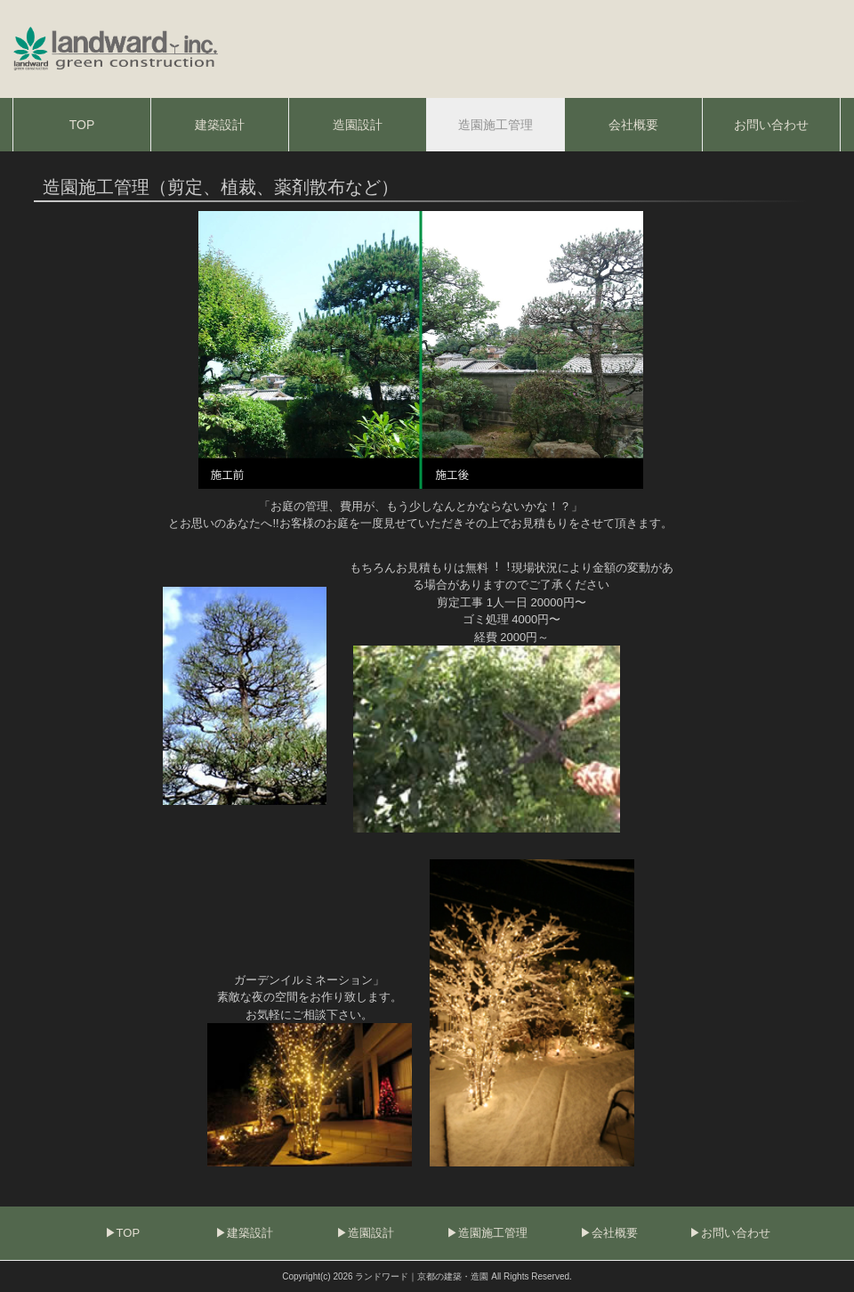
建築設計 (250, 1232)
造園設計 (371, 1232)
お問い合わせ (735, 1232)
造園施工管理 (493, 1232)
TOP (129, 1232)
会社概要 (615, 1232)
